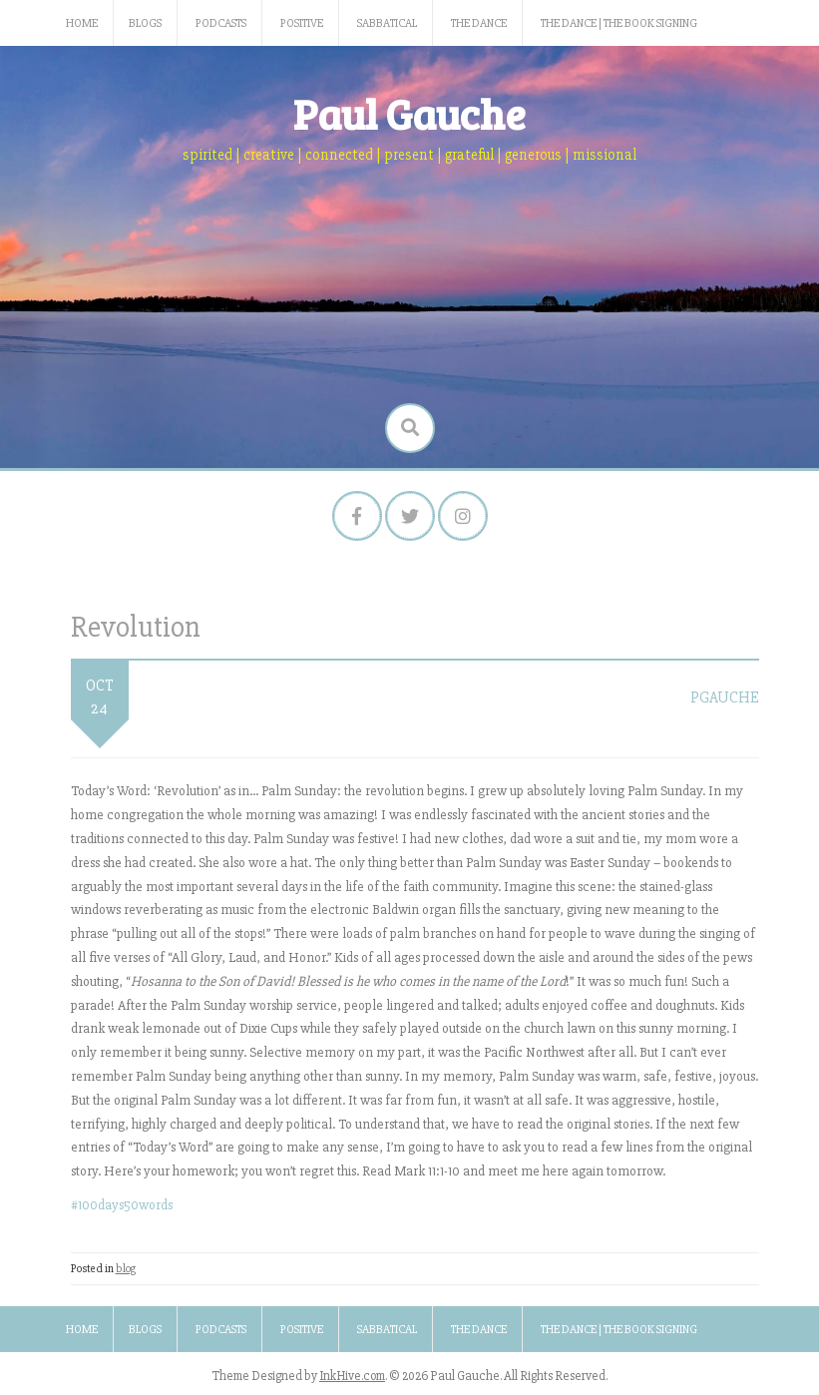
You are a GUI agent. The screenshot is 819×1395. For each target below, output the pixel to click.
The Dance (479, 23)
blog (126, 1268)
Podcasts (221, 23)
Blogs (145, 23)
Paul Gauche (409, 113)
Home (82, 23)
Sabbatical (387, 23)
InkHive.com (352, 1376)
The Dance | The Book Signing (619, 23)
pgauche (724, 697)
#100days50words (122, 1204)
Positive (301, 23)
